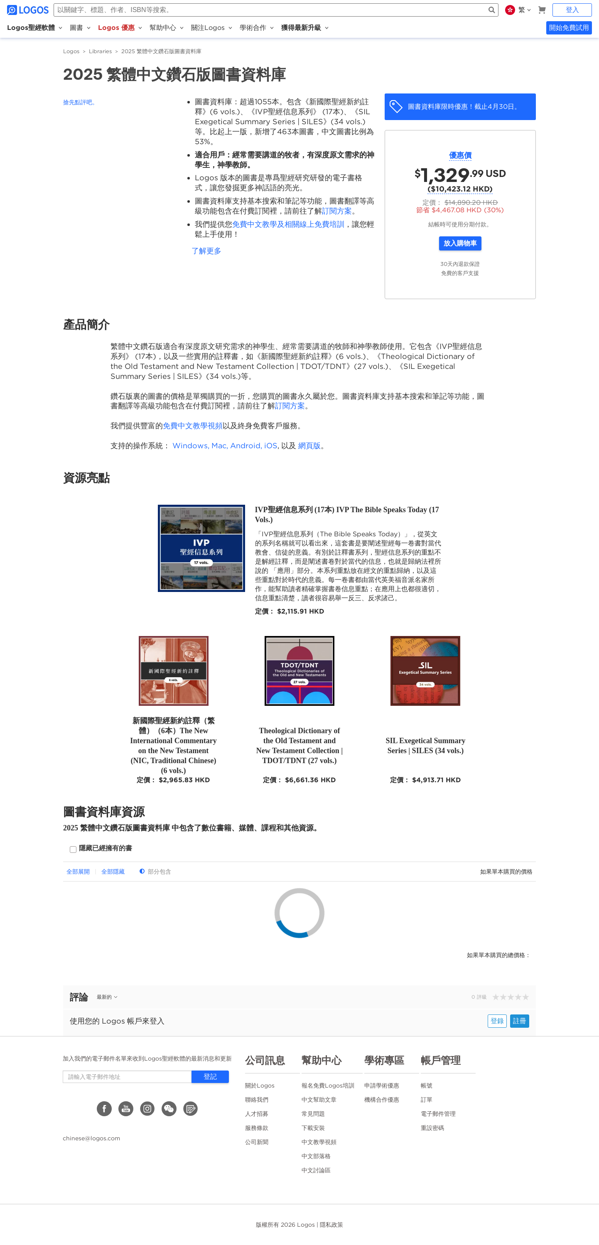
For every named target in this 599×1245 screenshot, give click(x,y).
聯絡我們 (256, 1099)
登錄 (497, 1021)
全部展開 (78, 871)
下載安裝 (313, 1128)
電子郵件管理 (438, 1113)
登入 (572, 9)
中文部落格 (316, 1156)
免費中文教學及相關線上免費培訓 (288, 224)
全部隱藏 (113, 871)
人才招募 (256, 1113)
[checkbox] (101, 849)
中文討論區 (316, 1170)
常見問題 (313, 1113)
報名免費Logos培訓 (328, 1085)
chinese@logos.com (91, 1138)
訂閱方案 (337, 210)
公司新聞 (256, 1142)
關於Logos (260, 1085)
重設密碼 (432, 1128)
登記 (210, 1076)
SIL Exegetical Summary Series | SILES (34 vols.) (425, 746)
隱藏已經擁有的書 (105, 848)
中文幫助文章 (319, 1099)
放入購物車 (460, 243)
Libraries (100, 51)
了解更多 (206, 250)
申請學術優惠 (381, 1085)
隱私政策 (331, 1224)
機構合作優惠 (381, 1099)
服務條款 (256, 1128)
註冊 (519, 1021)
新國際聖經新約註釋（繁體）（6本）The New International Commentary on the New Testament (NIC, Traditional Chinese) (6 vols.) (173, 746)
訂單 (426, 1099)
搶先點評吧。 (80, 102)
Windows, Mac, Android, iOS (224, 445)
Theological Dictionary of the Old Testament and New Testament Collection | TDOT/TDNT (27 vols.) (299, 746)
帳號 (426, 1085)
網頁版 (309, 445)
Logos (71, 51)
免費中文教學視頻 (193, 425)
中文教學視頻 (319, 1142)
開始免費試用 (569, 28)
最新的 (107, 997)
